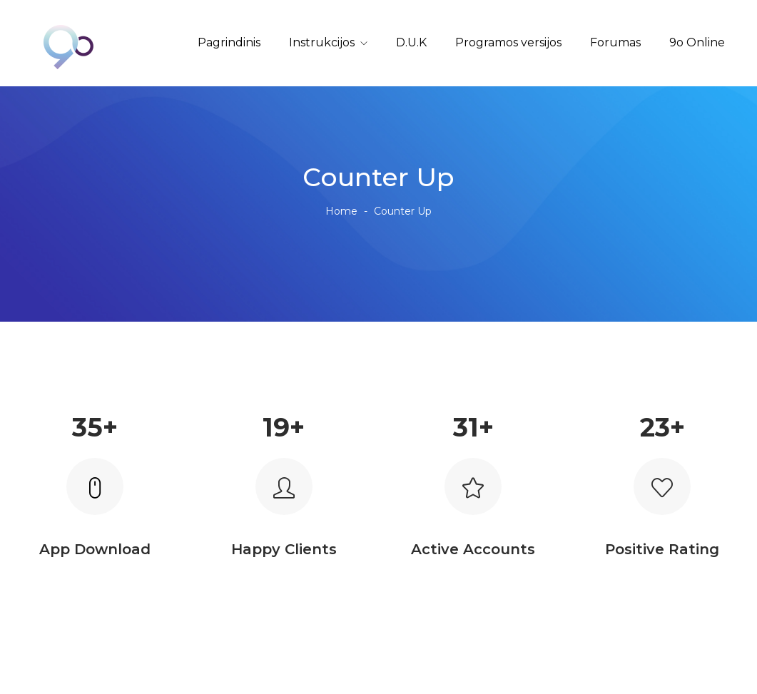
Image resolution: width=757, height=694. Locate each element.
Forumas (615, 42)
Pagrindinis (229, 42)
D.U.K (411, 42)
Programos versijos (508, 42)
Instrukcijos (322, 42)
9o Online (697, 42)
